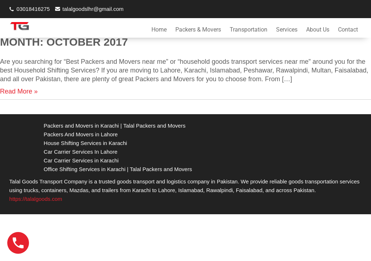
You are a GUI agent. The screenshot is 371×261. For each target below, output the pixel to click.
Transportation (248, 29)
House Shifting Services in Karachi (85, 143)
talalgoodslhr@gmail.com (93, 9)
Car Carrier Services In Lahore (80, 152)
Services (286, 29)
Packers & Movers (198, 29)
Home (159, 29)
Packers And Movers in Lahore (81, 134)
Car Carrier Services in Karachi (81, 160)
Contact (348, 29)
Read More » (19, 91)
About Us (317, 29)
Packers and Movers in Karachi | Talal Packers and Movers (115, 126)
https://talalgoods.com (35, 199)
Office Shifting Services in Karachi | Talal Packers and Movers (118, 169)
